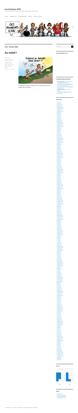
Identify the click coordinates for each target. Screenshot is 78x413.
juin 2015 (59, 269)
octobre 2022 (59, 156)
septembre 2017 (60, 234)
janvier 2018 (59, 229)
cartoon (10, 63)
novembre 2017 (60, 232)
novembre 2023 (60, 139)
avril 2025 (59, 117)
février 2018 (59, 228)
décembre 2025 (60, 107)
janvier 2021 (59, 183)
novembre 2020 (60, 185)
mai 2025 (59, 116)
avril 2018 (59, 225)
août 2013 (59, 296)
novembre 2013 (60, 292)
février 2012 (59, 318)
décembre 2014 (60, 277)
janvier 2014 (59, 290)
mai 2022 (59, 162)
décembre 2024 (60, 122)
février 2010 (59, 349)
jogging (9, 64)
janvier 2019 (59, 214)
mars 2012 (59, 317)
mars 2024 (59, 134)
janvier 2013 (59, 305)
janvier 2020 (59, 198)
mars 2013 (59, 303)
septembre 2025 (60, 111)
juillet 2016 (59, 252)
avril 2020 (59, 194)
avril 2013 (59, 301)
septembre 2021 (60, 173)
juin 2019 (59, 207)
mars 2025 (59, 118)
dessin (6, 64)
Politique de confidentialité (18, 407)
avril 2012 (59, 316)
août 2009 (59, 357)
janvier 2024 (59, 136)
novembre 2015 (60, 263)
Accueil (6, 16)
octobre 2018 (59, 218)
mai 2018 (59, 224)
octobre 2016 (59, 249)
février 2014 (59, 288)
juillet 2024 (59, 129)
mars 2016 (59, 258)
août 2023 (59, 143)
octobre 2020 (59, 187)
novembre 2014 (60, 278)
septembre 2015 (60, 265)
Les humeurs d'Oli (13, 9)
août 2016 (59, 251)
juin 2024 (59, 130)
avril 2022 (59, 164)
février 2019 (59, 212)
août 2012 (59, 312)
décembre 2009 (60, 352)
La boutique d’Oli (22, 16)
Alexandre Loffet (8, 62)
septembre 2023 (60, 142)
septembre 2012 (60, 310)
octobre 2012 (59, 309)
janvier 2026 (59, 106)
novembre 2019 (60, 201)
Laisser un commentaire (9, 69)
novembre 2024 (60, 124)
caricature (7, 63)
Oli (8, 66)
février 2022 (59, 166)
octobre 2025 (59, 109)
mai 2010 (59, 345)
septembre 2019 (60, 203)
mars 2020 (59, 196)
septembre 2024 (60, 126)
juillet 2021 (59, 175)
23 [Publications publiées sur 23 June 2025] (57, 380)
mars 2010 (59, 348)
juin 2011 (59, 328)
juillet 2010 (59, 343)
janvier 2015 (59, 276)
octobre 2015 (59, 264)
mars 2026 (59, 103)
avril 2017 (59, 241)
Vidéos (30, 16)
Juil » (70, 384)
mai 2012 (59, 314)
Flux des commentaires (61, 396)
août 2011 (59, 326)
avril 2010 (59, 346)
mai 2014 (59, 285)
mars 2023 (59, 149)
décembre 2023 (60, 138)
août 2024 (59, 127)
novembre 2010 (60, 337)
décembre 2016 (60, 246)
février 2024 (59, 135)
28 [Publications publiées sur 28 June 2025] (69, 380)
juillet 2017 (59, 237)
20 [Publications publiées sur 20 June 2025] (67, 378)
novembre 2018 (60, 216)
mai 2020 (59, 193)
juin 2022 (59, 161)
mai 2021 (59, 178)
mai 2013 (59, 300)
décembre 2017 (60, 230)
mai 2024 (59, 131)
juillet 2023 (59, 144)
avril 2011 (59, 331)
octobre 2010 (59, 339)
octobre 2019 (59, 202)
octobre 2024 (59, 125)
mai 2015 (59, 270)
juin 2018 (59, 223)
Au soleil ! (11, 52)
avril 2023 (59, 148)
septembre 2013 (60, 295)
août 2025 (59, 112)
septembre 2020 (60, 188)
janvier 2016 (59, 260)
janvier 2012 (59, 319)
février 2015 (59, 274)
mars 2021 (59, 180)
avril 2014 (59, 286)
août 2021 (59, 174)
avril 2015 (59, 272)
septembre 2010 (60, 340)
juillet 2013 (59, 297)
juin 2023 (59, 145)
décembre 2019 (60, 200)
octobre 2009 (59, 354)
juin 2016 (59, 254)
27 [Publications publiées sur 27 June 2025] (67, 380)
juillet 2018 (59, 221)
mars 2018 (59, 227)
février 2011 (59, 334)
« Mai (59, 384)
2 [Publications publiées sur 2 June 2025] (57, 373)
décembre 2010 (60, 336)
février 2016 (59, 259)
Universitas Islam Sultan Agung (63, 84)
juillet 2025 (59, 113)
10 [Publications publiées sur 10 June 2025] (59, 375)
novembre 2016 (60, 247)
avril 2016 (59, 256)
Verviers (6, 67)
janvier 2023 (59, 152)
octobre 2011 (59, 323)
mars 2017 (59, 242)
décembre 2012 (60, 306)
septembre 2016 (60, 250)
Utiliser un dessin (37, 16)
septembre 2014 (60, 281)
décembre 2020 (60, 184)
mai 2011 (59, 330)
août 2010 (59, 341)
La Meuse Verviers (8, 59)
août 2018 (59, 220)
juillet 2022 (59, 160)
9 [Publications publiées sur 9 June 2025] (57, 375)
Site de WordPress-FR (61, 397)
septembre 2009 (60, 355)
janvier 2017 (59, 245)
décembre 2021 (60, 169)
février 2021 (59, 182)
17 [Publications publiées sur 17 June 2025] (59, 378)
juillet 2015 (59, 268)
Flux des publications (61, 395)
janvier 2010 (59, 350)
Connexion (59, 393)
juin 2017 (59, 238)
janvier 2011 (59, 335)
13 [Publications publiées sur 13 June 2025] (67, 375)
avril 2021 (59, 179)
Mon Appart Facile (60, 92)
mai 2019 (59, 209)
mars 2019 (59, 211)
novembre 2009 (60, 353)
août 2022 (59, 158)
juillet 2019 (59, 206)
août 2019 (59, 205)
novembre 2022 (60, 154)
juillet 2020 (59, 191)
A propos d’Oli (13, 16)
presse (10, 66)
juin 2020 (59, 192)
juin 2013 (59, 299)
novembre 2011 (60, 322)
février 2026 (59, 104)
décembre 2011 (60, 321)
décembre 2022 (60, 153)
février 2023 (59, 151)
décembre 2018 (60, 215)
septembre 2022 (60, 157)
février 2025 (59, 120)
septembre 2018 (60, 219)
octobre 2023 (59, 140)
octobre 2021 (59, 171)
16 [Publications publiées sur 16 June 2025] (57, 378)
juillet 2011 (59, 327)
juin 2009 (59, 359)
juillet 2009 (59, 358)
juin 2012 (59, 313)
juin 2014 (59, 283)
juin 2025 (59, 115)
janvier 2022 (59, 167)
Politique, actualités (9, 60)
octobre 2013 (59, 294)
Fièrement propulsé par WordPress (31, 407)
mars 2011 (59, 332)
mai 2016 (59, 255)
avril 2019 (59, 210)
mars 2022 (59, 165)
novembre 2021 (60, 170)
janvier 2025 (59, 121)
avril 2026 (59, 102)
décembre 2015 (60, 261)
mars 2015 (59, 273)
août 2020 (59, 189)
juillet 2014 (59, 282)
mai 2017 (59, 240)
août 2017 (59, 236)
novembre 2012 (60, 308)
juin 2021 (59, 176)
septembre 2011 (60, 325)
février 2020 (59, 197)
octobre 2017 (59, 233)
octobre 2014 (59, 279)
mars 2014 (59, 287)
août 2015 (59, 267)
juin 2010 (59, 344)
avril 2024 (59, 133)
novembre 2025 (60, 108)
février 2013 (59, 304)
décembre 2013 (60, 291)
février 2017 (59, 243)
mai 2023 (59, 147)
